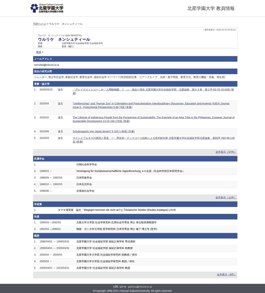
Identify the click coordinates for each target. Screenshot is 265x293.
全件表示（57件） (225, 151)
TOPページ (39, 23)
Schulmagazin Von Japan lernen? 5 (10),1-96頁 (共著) (104, 131)
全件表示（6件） (226, 274)
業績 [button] (38, 52)
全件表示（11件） (225, 197)
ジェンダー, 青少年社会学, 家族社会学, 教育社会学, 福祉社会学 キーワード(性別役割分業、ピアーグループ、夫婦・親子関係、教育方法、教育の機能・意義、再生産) (129, 77)
